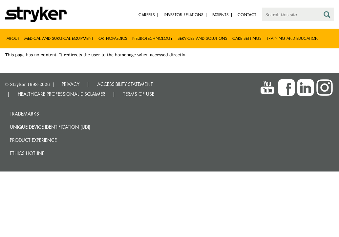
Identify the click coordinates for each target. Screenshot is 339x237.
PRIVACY (70, 84)
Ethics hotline (27, 153)
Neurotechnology (152, 38)
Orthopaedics (112, 38)
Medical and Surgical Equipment (59, 38)
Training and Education (292, 38)
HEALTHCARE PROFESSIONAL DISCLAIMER (61, 94)
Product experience (33, 140)
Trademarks (24, 114)
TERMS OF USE (138, 94)
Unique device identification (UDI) (50, 127)
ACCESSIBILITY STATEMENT (125, 84)
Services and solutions (202, 38)
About (13, 38)
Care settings (247, 38)
